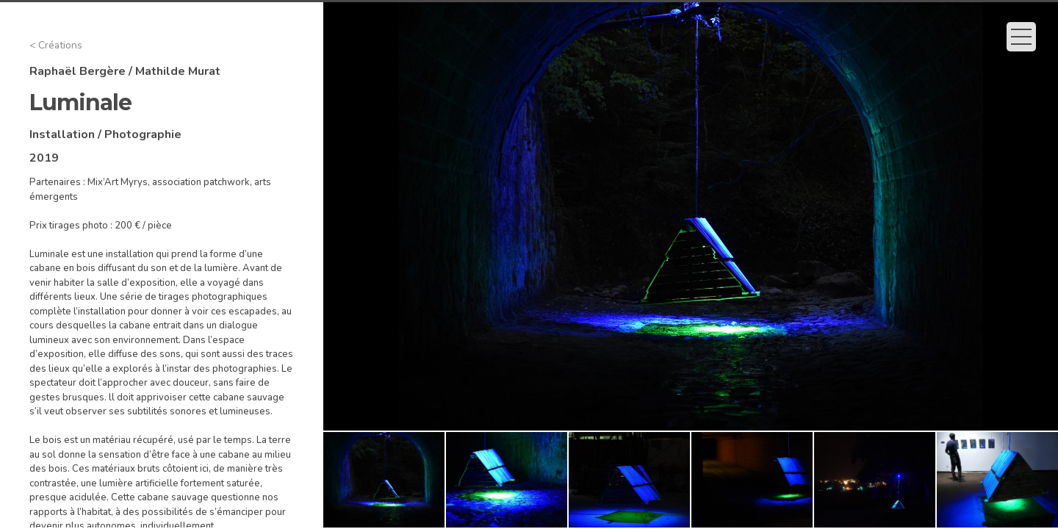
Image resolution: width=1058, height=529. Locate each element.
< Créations (55, 45)
